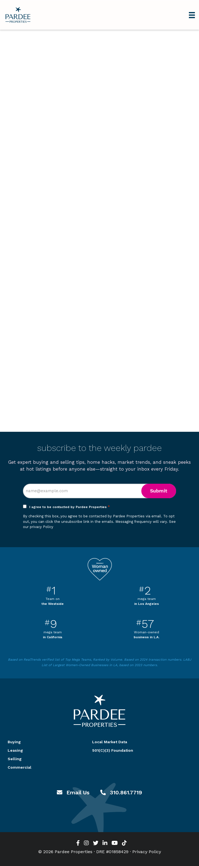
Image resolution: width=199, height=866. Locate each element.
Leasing (15, 750)
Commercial (19, 767)
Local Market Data (109, 742)
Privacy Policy (146, 851)
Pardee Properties (17, 15)
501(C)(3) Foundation (112, 750)
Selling (15, 759)
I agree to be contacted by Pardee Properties (69, 507)
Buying (14, 742)
